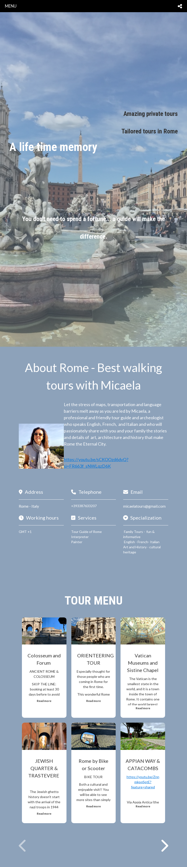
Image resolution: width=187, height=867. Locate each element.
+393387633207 (84, 506)
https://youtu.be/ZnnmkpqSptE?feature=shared (143, 782)
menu (11, 6)
